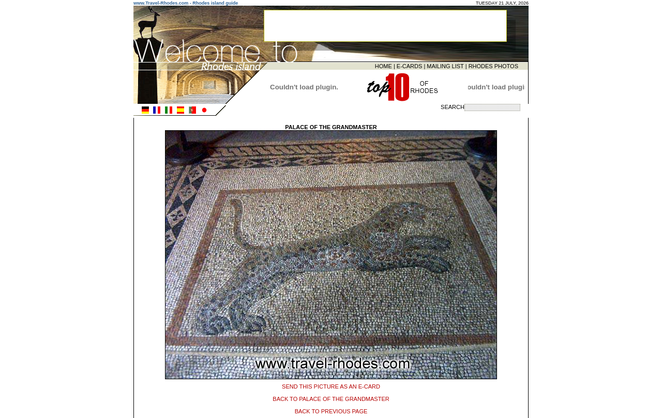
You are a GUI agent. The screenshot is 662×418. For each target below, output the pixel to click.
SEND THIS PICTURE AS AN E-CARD (331, 385)
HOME (383, 66)
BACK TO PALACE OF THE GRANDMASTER (331, 397)
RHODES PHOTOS (493, 66)
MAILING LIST (445, 66)
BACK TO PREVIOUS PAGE (331, 410)
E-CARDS (410, 66)
